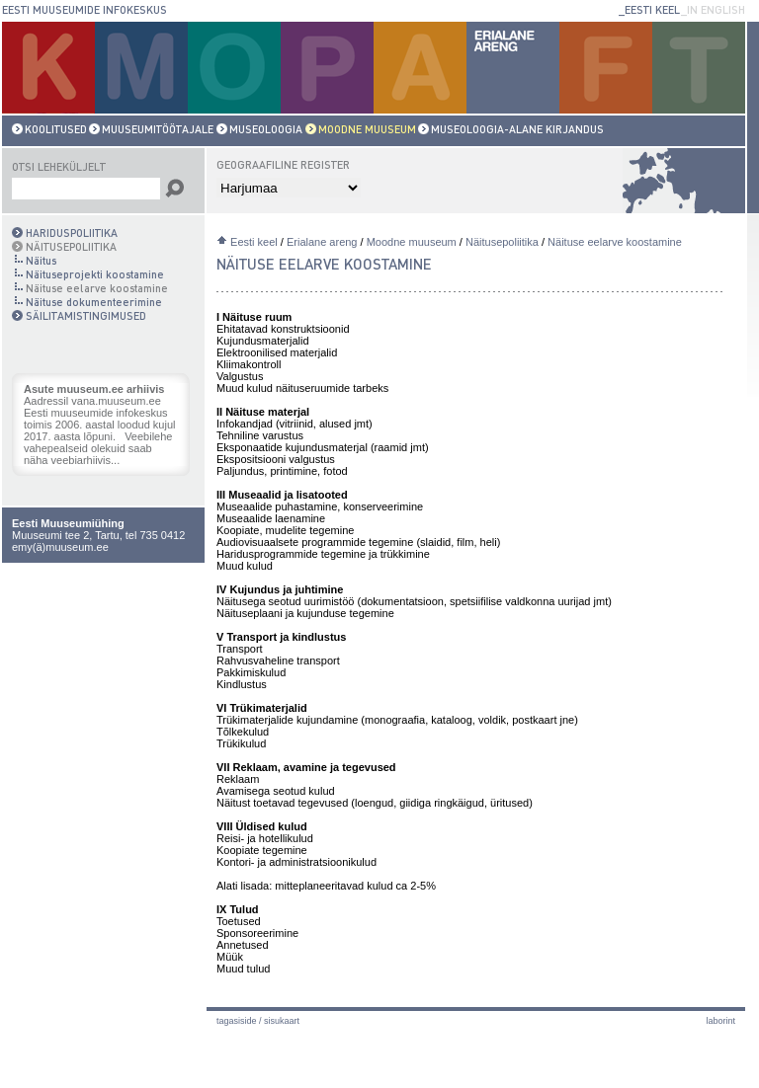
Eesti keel (254, 242)
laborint (720, 1021)
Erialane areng (322, 242)
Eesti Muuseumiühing (68, 523)
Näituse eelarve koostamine (615, 242)
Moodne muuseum (412, 242)
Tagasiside (236, 1021)
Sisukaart (281, 1021)
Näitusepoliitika (502, 242)
